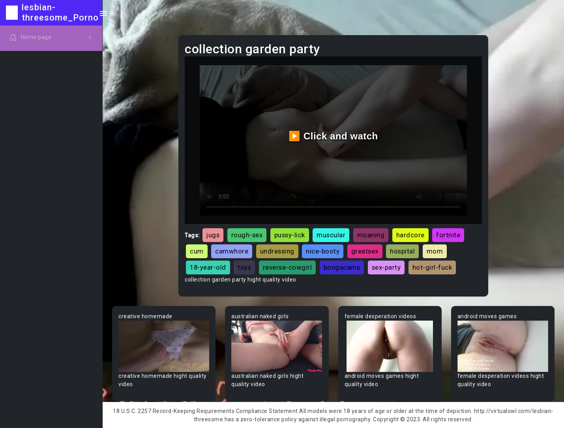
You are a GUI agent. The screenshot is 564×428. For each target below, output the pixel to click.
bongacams (342, 267)
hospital (402, 251)
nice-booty (322, 251)
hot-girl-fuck (432, 267)
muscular (331, 235)
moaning (371, 235)
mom (435, 251)
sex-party (386, 267)
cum (197, 251)
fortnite (448, 235)
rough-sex (247, 235)
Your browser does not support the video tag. (163, 346)
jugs (212, 235)
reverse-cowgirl (287, 267)
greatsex (364, 251)
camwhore (231, 251)
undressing (277, 251)
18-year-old (208, 267)
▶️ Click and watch (333, 136)
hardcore (410, 235)
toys (244, 267)
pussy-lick (289, 235)
